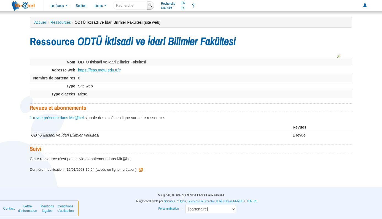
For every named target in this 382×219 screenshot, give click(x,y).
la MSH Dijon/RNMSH (229, 201)
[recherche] (130, 5)
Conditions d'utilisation (65, 208)
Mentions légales (47, 208)
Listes (100, 5)
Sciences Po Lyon (175, 201)
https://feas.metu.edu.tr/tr (99, 70)
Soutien (81, 5)
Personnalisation (168, 208)
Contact (9, 208)
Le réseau (59, 5)
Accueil (40, 22)
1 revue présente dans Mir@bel (57, 118)
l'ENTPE (252, 201)
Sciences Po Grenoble (201, 201)
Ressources (60, 22)
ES (183, 8)
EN (183, 3)
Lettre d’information (27, 208)
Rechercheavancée (168, 5)
